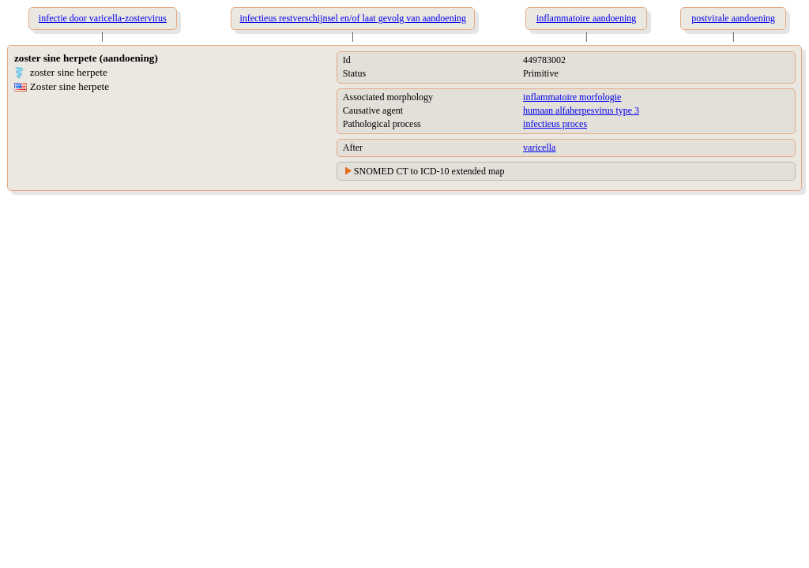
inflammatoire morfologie (572, 97)
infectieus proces (555, 123)
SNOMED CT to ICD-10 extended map (429, 171)
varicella (539, 147)
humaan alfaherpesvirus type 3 (581, 110)
